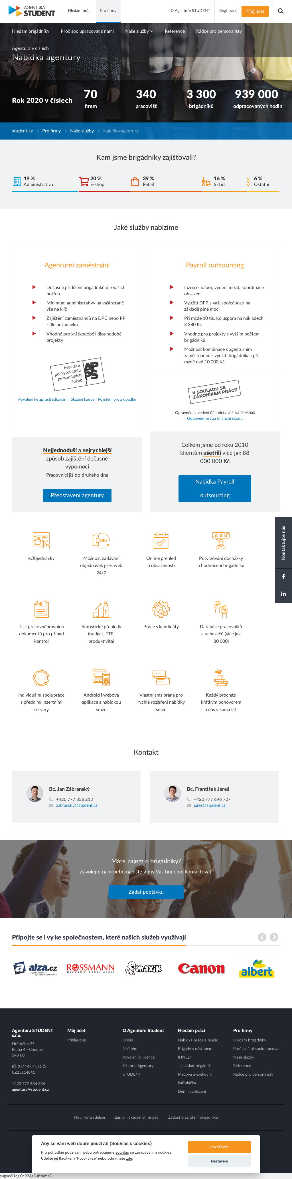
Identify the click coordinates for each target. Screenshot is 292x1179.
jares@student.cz (210, 805)
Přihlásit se (76, 1040)
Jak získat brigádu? (194, 1066)
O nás (128, 1040)
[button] (280, 11)
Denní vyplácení (192, 1092)
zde (129, 1158)
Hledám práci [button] (79, 11)
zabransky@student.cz (77, 805)
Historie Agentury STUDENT (138, 1070)
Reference (175, 31)
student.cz (22, 131)
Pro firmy (51, 131)
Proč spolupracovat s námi (87, 31)
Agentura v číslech (30, 48)
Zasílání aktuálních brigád (137, 1117)
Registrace (228, 11)
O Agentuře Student (143, 1030)
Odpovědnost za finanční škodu (215, 419)
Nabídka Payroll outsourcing (214, 488)
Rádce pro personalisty (219, 31)
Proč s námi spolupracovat (256, 1049)
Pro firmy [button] (108, 11)
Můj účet (255, 11)
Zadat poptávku (146, 892)
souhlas (122, 1152)
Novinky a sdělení (89, 1117)
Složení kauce (83, 400)
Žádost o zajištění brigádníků (193, 1117)
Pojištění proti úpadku (117, 400)
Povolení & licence (139, 1057)
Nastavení (219, 1161)
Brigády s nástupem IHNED (195, 1053)
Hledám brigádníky (30, 31)
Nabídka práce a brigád (198, 1040)
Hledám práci (191, 1030)
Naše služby (139, 31)
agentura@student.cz (30, 1090)
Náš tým (130, 1049)
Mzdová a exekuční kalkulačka (195, 1078)
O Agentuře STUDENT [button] (190, 11)
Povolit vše (219, 1147)
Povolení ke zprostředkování (43, 400)
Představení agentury (77, 495)
